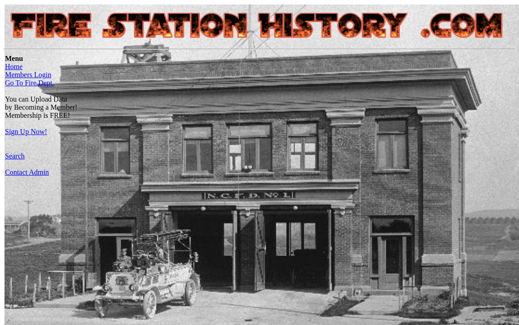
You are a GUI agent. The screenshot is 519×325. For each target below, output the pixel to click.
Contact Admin (27, 172)
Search (15, 156)
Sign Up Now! (26, 131)
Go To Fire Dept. (29, 83)
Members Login (28, 75)
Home (14, 66)
